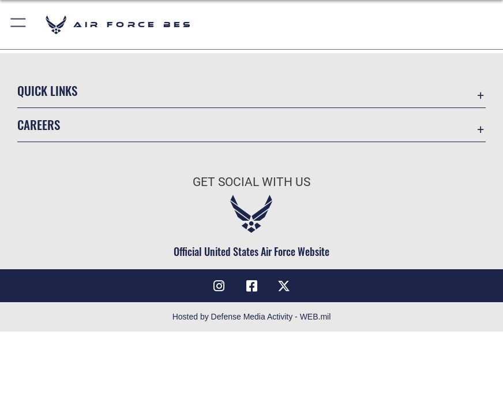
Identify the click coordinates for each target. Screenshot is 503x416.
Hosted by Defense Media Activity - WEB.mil (251, 316)
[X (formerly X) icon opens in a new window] (283, 286)
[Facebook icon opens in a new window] (251, 286)
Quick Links (47, 90)
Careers (38, 124)
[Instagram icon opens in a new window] (219, 286)
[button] (18, 24)
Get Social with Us (251, 181)
